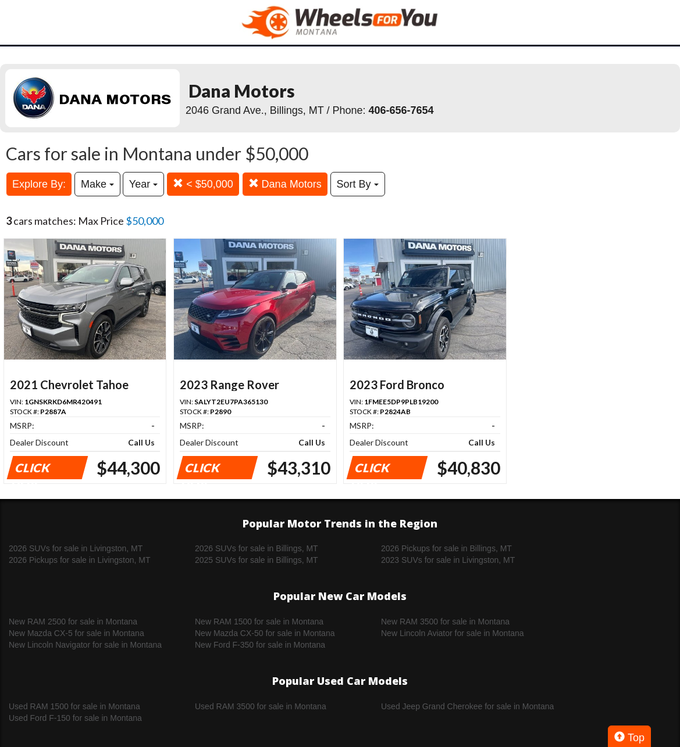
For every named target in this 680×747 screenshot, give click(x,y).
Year (143, 184)
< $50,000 (203, 184)
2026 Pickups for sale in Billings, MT (446, 548)
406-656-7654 (401, 110)
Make (97, 184)
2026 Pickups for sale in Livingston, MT (80, 560)
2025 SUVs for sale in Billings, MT (256, 560)
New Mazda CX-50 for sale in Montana (264, 633)
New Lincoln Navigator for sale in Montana (85, 644)
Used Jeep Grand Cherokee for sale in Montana (467, 706)
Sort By (358, 184)
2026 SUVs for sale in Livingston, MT (76, 548)
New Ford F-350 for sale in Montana (260, 644)
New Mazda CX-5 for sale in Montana (76, 633)
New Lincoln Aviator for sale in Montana (452, 633)
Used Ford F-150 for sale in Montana (75, 718)
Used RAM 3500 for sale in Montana (260, 706)
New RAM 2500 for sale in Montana (73, 621)
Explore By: (39, 184)
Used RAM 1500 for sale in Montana (74, 706)
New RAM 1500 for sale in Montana (259, 621)
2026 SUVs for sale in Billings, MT (256, 548)
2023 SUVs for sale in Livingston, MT (448, 560)
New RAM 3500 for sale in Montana (445, 621)
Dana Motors (285, 184)
